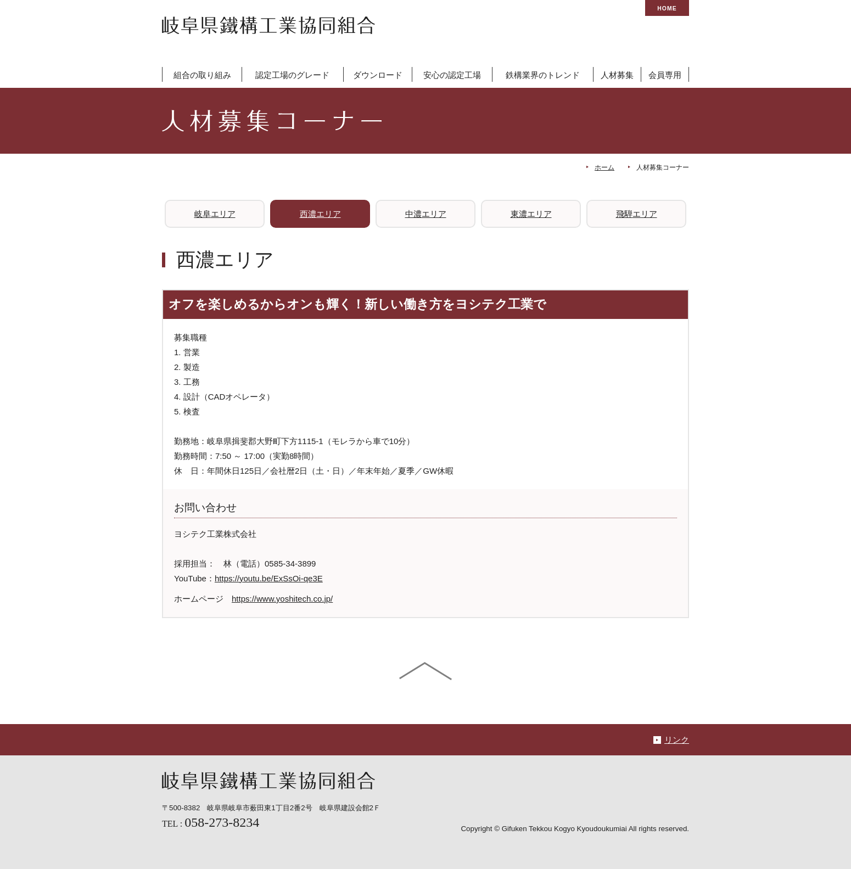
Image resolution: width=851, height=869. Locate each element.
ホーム (604, 167)
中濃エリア (425, 213)
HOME (666, 8)
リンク (676, 739)
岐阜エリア (215, 213)
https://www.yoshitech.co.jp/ (282, 598)
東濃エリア (531, 213)
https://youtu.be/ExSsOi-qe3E (269, 578)
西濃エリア (320, 213)
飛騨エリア (636, 213)
